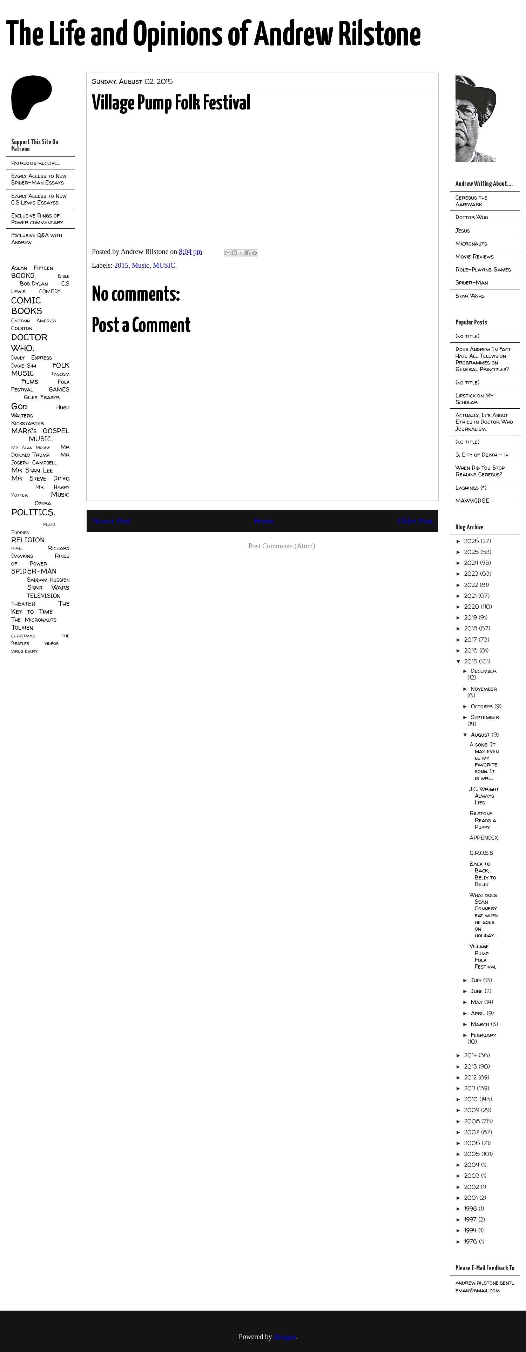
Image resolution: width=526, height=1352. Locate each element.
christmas (23, 635)
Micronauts (471, 243)
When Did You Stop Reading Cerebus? (480, 471)
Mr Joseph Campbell (40, 458)
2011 (470, 1088)
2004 (472, 1165)
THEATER (23, 604)
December (484, 671)
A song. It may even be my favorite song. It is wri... (484, 761)
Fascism (60, 373)
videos (52, 643)
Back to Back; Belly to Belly (483, 874)
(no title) (467, 336)
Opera (43, 503)
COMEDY (49, 291)
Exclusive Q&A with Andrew (36, 238)
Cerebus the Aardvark (471, 201)
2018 (471, 628)
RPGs (16, 548)
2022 (472, 585)
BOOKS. (23, 275)
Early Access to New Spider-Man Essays (39, 179)
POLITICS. (33, 512)
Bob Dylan (34, 283)
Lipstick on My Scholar (474, 398)
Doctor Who (472, 217)
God (19, 406)
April (479, 1013)
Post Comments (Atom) (281, 546)
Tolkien (22, 627)
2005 (472, 1154)
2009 (472, 1110)
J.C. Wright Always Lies (484, 795)
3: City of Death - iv (482, 455)
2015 (121, 265)
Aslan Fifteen (32, 268)
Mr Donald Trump (40, 451)
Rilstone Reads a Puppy (483, 819)
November (484, 688)
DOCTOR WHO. (29, 342)
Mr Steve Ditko (40, 478)
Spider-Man (472, 282)
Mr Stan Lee (32, 470)
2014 (471, 1055)
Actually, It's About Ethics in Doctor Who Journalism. (484, 421)
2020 (472, 606)
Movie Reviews (475, 256)
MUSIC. (165, 265)
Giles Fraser (41, 397)
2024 (472, 563)
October (482, 706)
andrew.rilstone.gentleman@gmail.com (485, 1286)
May (477, 1002)
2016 (471, 650)
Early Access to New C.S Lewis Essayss (39, 199)
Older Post (415, 520)
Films (29, 381)
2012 (471, 1077)
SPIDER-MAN (33, 571)
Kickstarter (27, 423)
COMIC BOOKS (26, 305)
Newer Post (111, 520)
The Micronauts (33, 619)
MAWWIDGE (473, 500)
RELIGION (28, 539)
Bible (63, 276)
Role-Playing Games (483, 269)
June (478, 991)
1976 (471, 1241)
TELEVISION (44, 596)
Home (264, 520)
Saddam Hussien (48, 579)
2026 (472, 541)
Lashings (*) (471, 487)
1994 (471, 1230)
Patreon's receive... (35, 163)
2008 (472, 1121)
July (477, 980)
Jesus (463, 230)
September (485, 717)
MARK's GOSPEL (40, 430)
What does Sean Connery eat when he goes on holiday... (484, 915)
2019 (471, 617)
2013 (471, 1066)
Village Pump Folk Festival (483, 956)
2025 (472, 552)
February (483, 1035)
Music (140, 265)
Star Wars (48, 587)
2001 (471, 1198)
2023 (472, 573)
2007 (472, 1132)
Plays (49, 524)
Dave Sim (23, 365)
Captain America (33, 320)
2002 (472, 1187)
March (481, 1024)
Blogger (285, 1336)
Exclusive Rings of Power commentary (37, 219)
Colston (21, 328)
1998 (471, 1208)
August (481, 734)
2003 (472, 1175)
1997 (471, 1219)
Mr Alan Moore (30, 447)
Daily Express (31, 357)
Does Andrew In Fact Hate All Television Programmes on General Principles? (483, 359)
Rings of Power (40, 559)
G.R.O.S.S (481, 853)
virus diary (24, 651)
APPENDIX (484, 838)
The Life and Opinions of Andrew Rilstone (213, 35)
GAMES (59, 389)
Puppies (20, 532)
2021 (471, 596)
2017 (471, 639)
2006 (473, 1143)
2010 (471, 1099)
